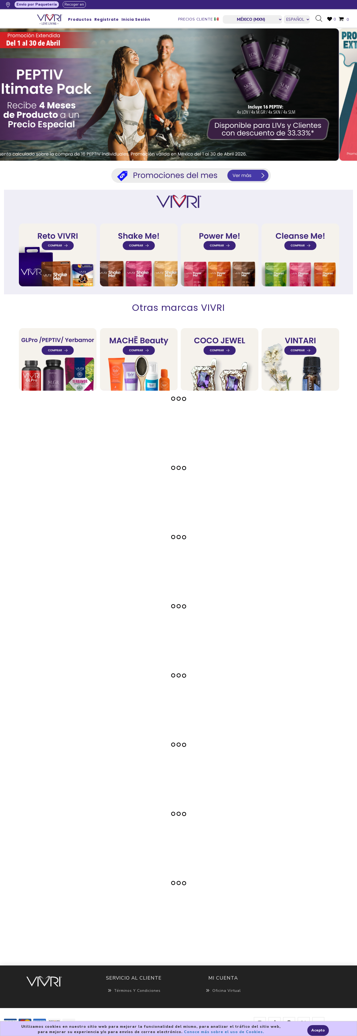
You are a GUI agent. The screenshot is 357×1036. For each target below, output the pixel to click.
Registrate (106, 19)
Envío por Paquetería (36, 4)
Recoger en (74, 4)
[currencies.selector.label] (252, 19)
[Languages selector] (297, 19)
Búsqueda (320, 19)
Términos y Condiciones (134, 990)
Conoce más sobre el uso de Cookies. (224, 1031)
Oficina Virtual (223, 990)
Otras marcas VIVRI (178, 307)
